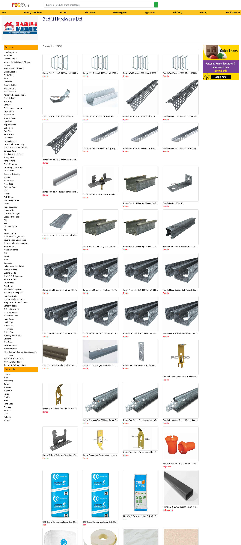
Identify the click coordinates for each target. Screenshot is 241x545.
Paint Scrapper (10, 164)
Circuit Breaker (10, 71)
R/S (5, 223)
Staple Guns (9, 325)
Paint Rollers (9, 98)
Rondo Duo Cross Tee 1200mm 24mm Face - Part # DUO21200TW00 (192, 420)
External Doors (10, 345)
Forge (6, 393)
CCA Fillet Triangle (12, 213)
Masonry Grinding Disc (14, 292)
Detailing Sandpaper (13, 167)
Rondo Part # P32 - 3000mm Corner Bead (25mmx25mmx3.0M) (190, 116)
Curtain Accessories (13, 108)
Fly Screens (9, 355)
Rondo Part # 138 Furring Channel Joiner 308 (61, 235)
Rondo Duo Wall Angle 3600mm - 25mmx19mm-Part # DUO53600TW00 (113, 365)
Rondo (45, 76)
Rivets (7, 193)
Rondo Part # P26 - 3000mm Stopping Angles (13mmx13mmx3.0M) (152, 148)
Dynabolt (8, 121)
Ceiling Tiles (9, 332)
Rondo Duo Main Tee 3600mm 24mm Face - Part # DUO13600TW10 (111, 420)
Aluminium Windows (13, 361)
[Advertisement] (213, 128)
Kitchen (63, 12)
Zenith (7, 397)
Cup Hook (8, 127)
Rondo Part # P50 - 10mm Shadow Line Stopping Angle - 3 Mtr (150, 116)
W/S (6, 253)
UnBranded (168, 510)
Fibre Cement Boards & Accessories (20, 352)
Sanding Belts (10, 151)
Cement (7, 338)
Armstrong (8, 380)
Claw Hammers (10, 312)
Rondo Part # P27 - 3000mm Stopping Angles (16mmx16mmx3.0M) (111, 148)
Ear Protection (10, 279)
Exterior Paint (10, 187)
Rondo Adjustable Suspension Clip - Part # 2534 (144, 452)
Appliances (150, 12)
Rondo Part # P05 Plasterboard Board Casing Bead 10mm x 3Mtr (70, 191)
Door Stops (9, 111)
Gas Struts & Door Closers (15, 147)
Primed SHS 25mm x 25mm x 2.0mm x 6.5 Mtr (182, 506)
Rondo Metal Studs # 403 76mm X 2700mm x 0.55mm (106, 290)
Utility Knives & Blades (14, 266)
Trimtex (7, 420)
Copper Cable (10, 85)
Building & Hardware (33, 12)
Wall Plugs (8, 183)
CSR (44, 525)
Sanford (7, 410)
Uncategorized (10, 52)
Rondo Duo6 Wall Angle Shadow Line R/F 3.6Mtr (63, 365)
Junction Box (9, 88)
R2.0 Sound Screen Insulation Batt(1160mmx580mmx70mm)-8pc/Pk (112, 522)
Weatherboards (11, 249)
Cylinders (8, 263)
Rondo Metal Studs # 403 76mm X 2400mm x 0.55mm (146, 290)
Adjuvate (8, 390)
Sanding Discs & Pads (13, 154)
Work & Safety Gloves (14, 276)
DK (5, 220)
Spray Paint (9, 157)
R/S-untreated (10, 226)
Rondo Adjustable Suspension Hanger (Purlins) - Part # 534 (108, 455)
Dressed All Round (12, 216)
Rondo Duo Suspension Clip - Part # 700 (59, 408)
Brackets (8, 101)
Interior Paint (9, 118)
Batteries (8, 81)
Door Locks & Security (14, 144)
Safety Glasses (10, 305)
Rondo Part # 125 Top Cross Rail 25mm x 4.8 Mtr (184, 246)
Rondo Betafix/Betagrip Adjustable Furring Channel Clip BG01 (69, 455)
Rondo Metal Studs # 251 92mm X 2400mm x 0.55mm (106, 333)
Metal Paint (9, 114)
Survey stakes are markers (16, 243)
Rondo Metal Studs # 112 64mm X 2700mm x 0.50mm (186, 333)
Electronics (90, 12)
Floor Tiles (8, 328)
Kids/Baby (177, 12)
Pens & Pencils (10, 269)
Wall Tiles (8, 342)
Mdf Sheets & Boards (13, 358)
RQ (5, 230)
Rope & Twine (10, 124)
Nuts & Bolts (9, 160)
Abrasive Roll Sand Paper (15, 94)
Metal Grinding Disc (12, 289)
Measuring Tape (11, 315)
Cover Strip (9, 210)
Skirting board (10, 233)
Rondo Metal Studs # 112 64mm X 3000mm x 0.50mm (146, 333)
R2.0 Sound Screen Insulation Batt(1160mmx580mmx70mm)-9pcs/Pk (72, 522)
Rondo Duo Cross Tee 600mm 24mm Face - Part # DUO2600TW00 (151, 420)
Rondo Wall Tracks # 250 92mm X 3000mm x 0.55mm (145, 73)
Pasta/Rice (9, 75)
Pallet (6, 256)
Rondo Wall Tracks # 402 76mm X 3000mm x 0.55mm (65, 73)
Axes (6, 259)
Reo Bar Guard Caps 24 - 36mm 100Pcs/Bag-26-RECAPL (187, 463)
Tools (3, 12)
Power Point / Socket (13, 68)
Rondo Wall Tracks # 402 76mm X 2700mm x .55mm (105, 73)
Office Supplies (120, 12)
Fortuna (7, 407)
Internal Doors (10, 348)
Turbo (6, 384)
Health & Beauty (233, 12)
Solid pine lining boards (14, 236)
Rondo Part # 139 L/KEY (173, 203)
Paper (6, 203)
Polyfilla (7, 417)
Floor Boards (10, 246)
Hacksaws (8, 322)
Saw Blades (9, 282)
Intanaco (8, 387)
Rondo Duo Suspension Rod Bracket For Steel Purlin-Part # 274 (150, 365)
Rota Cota (8, 403)
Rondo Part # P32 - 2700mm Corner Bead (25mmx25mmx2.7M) (69, 159)
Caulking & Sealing (12, 174)
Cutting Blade (10, 272)
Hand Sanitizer (10, 207)
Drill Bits (7, 131)
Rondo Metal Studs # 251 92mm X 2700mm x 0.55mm (65, 333)
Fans (6, 78)
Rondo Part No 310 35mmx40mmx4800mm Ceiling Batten (107, 116)
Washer (7, 177)
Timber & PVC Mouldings (15, 365)
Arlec (6, 377)
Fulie (6, 413)
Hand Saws (9, 319)
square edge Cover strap (15, 239)
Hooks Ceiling (10, 141)
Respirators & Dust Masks (15, 302)
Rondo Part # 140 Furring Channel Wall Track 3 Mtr (144, 203)
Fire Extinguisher (11, 200)
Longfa (7, 374)
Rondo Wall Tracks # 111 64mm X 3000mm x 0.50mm (185, 73)
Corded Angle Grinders (14, 299)
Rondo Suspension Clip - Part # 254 (57, 116)
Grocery (204, 12)
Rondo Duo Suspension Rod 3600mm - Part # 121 (184, 376)
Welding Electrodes (13, 335)
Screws (7, 104)
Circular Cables (10, 58)
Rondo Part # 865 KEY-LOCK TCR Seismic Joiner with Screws (109, 194)
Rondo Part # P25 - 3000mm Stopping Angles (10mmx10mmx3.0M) (192, 148)
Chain (6, 190)
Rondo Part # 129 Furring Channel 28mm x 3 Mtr (143, 246)
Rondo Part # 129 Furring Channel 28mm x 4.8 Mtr (104, 246)
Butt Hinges (9, 197)
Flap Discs (8, 286)
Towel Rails (9, 180)
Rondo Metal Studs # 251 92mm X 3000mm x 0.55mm (186, 290)
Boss (6, 400)
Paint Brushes (10, 91)
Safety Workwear (12, 309)
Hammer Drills (10, 296)
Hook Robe (9, 134)
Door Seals (9, 170)
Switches (8, 55)
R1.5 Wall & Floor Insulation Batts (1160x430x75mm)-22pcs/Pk (150, 516)
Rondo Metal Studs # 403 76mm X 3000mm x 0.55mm (65, 290)
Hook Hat (8, 137)
